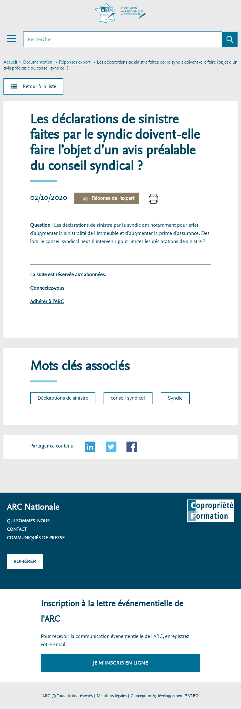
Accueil (10, 62)
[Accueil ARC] (120, 13)
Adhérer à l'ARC (47, 301)
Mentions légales (112, 695)
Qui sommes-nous (28, 521)
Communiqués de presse (36, 538)
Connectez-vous (47, 288)
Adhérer (24, 561)
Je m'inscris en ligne (120, 663)
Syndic (175, 398)
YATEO (192, 695)
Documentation (37, 62)
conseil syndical (128, 398)
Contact (17, 529)
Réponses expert (75, 62)
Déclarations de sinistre (63, 398)
